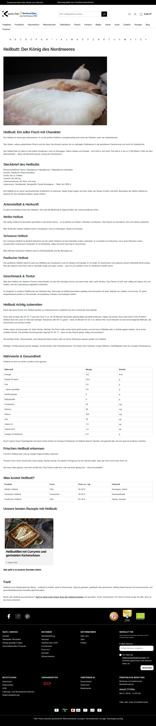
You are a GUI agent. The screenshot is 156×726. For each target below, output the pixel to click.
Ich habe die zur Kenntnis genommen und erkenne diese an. (137, 659)
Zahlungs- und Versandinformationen (18, 692)
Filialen (83, 643)
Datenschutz (7, 685)
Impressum (7, 681)
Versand (45, 639)
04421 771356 (127, 689)
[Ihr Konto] (135, 14)
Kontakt (5, 636)
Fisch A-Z (45, 650)
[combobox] (80, 14)
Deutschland (85, 681)
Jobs (82, 639)
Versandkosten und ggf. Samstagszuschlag (104, 719)
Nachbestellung (48, 636)
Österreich (84, 685)
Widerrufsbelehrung (11, 695)
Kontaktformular (141, 702)
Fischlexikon (46, 646)
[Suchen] (104, 14)
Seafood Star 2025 (49, 643)
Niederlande (85, 688)
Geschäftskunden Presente (14, 646)
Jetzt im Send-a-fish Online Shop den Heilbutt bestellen (60, 597)
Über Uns (84, 636)
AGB (4, 688)
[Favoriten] (129, 14)
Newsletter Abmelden (11, 639)
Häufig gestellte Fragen (12, 643)
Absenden (147, 668)
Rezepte (45, 653)
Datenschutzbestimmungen (134, 658)
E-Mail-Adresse (126, 644)
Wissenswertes (48, 656)
